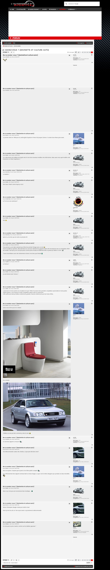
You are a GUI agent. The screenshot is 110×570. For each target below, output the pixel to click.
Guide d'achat (33, 9)
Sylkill (74, 260)
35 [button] (89, 52)
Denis (74, 459)
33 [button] (84, 52)
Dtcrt (74, 144)
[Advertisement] (55, 24)
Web (74, 161)
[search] (82, 4)
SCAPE (74, 55)
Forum (62, 9)
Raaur (74, 527)
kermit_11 (75, 170)
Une (12, 9)
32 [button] (82, 52)
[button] (76, 52)
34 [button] (87, 52)
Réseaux (71, 9)
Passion (52, 9)
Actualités (21, 9)
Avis (44, 9)
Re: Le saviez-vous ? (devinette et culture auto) (20, 55)
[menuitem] (13, 43)
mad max (75, 207)
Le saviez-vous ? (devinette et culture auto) (25, 50)
